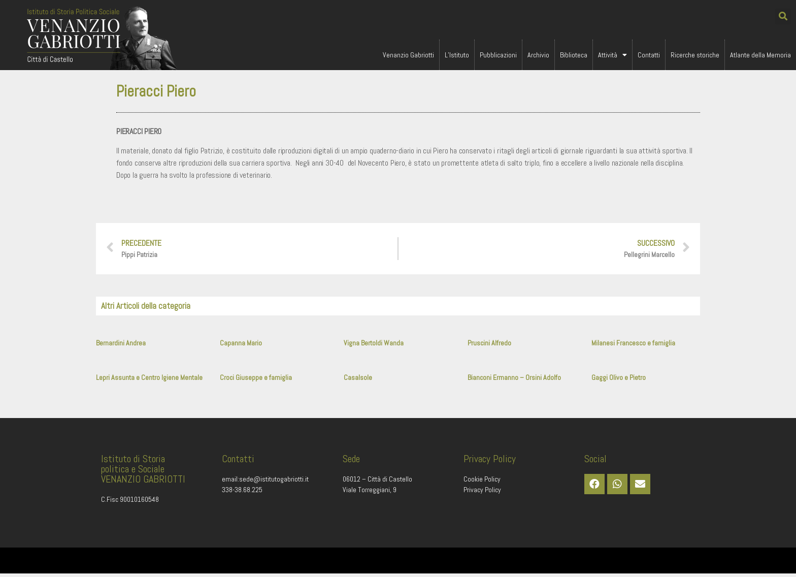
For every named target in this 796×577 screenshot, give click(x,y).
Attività (612, 54)
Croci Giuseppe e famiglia (256, 380)
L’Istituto (457, 54)
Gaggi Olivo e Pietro (618, 380)
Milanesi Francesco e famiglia (633, 345)
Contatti (649, 54)
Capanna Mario (241, 345)
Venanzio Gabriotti (408, 54)
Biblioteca (573, 54)
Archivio (538, 54)
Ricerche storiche (695, 54)
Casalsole (358, 380)
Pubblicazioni (498, 54)
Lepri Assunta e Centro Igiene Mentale (149, 380)
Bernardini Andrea (121, 345)
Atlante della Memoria (760, 54)
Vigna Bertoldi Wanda (374, 345)
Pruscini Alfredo (489, 345)
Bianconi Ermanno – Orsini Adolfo (514, 380)
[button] (783, 16)
